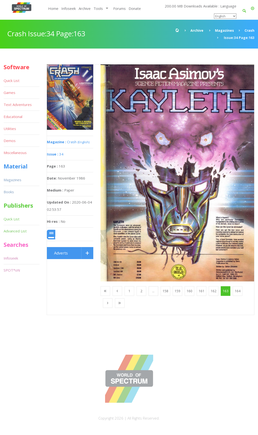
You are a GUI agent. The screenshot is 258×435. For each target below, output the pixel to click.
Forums (119, 8)
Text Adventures (18, 104)
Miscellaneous (15, 152)
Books (9, 191)
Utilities (10, 128)
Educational (13, 116)
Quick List (11, 80)
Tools (98, 8)
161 (201, 291)
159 (177, 291)
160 (189, 291)
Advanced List (15, 231)
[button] (252, 8)
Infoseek (68, 8)
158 (165, 291)
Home (53, 8)
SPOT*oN (12, 270)
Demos (10, 140)
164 (237, 291)
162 (213, 291)
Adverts (61, 253)
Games (9, 92)
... (153, 291)
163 (225, 291)
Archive (85, 8)
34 (55, 154)
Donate (135, 8)
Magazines (224, 30)
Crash (249, 30)
